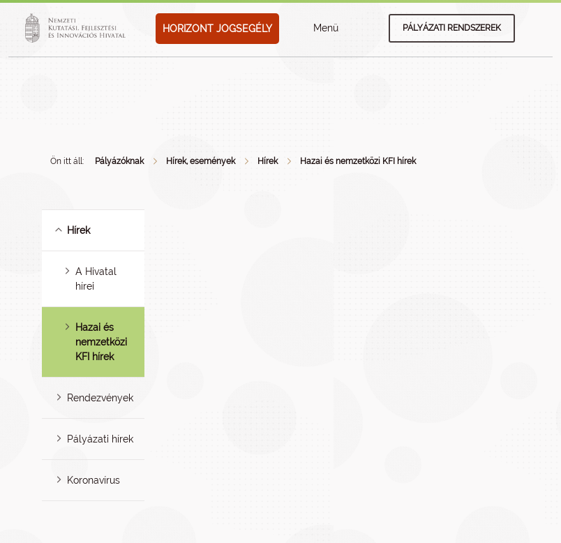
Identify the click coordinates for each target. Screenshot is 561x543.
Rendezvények (100, 397)
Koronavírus (93, 480)
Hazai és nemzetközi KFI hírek (358, 161)
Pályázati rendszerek (452, 28)
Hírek (267, 161)
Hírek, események (200, 161)
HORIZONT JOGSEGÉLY (217, 28)
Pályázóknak (119, 161)
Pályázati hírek (100, 439)
